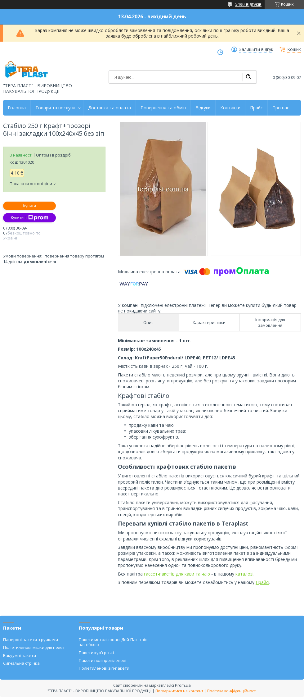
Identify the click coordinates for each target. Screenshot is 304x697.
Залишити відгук (256, 49)
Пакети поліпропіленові (102, 660)
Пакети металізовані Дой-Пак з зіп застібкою (113, 642)
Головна (17, 108)
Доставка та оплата (109, 108)
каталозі (244, 574)
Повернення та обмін (163, 108)
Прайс (256, 108)
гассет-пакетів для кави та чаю (177, 574)
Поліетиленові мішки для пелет (34, 647)
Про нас (280, 108)
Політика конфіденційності (232, 691)
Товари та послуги (55, 108)
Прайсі (262, 582)
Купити (29, 205)
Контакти (230, 108)
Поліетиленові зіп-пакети (104, 668)
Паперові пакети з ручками (30, 639)
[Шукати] (248, 77)
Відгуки (203, 108)
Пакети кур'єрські (96, 652)
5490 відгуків (248, 4)
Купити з (29, 218)
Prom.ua (183, 685)
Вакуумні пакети (19, 655)
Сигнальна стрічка (21, 663)
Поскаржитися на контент (179, 691)
